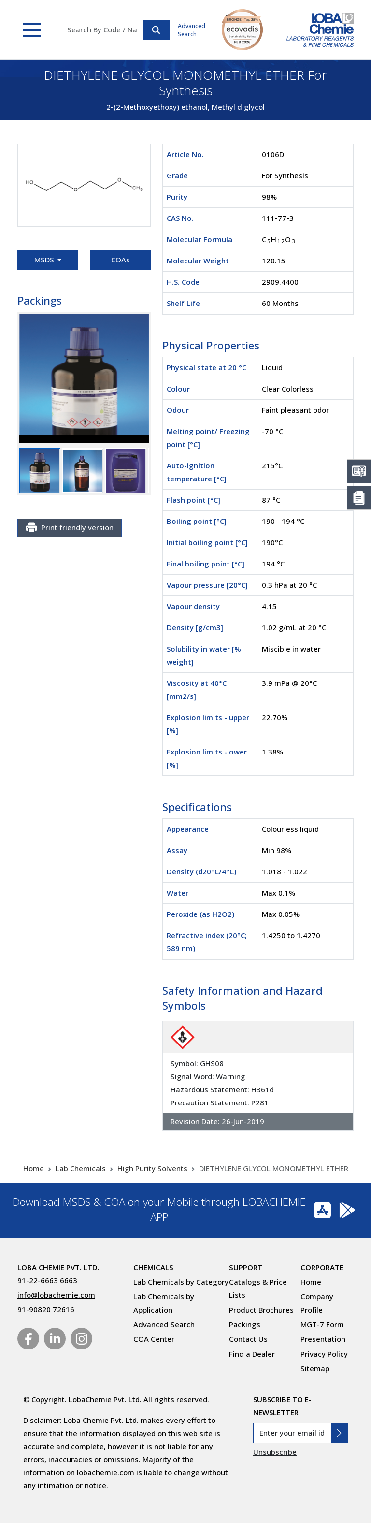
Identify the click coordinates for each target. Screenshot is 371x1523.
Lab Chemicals (81, 1168)
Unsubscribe (275, 1452)
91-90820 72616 (45, 1309)
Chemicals (153, 1267)
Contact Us (248, 1339)
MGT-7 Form (322, 1324)
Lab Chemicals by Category (180, 1282)
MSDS (45, 259)
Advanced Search (191, 30)
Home (33, 1168)
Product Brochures (261, 1310)
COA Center (153, 1339)
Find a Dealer (252, 1354)
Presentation (322, 1339)
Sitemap (314, 1368)
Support (245, 1267)
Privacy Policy (324, 1354)
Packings (244, 1324)
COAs (120, 259)
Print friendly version (70, 528)
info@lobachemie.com (56, 1295)
